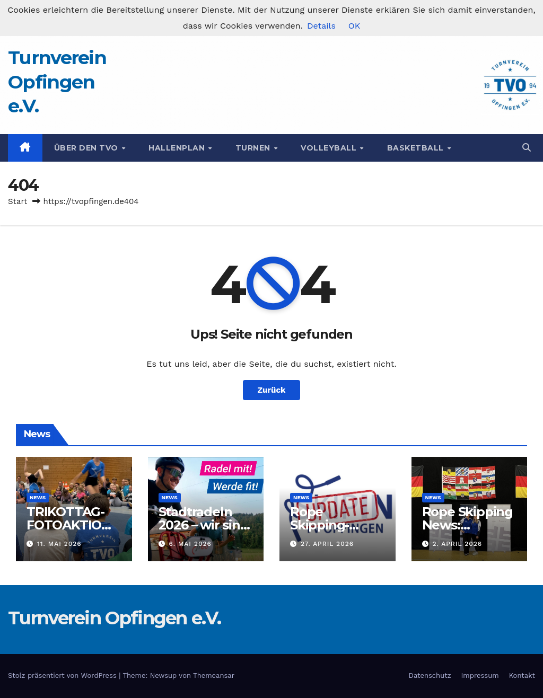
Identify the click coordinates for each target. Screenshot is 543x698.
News (38, 497)
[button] (526, 148)
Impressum (480, 675)
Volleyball (330, 148)
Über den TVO (87, 148)
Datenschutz (430, 675)
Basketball (416, 148)
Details (321, 26)
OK (354, 26)
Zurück (272, 390)
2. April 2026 (457, 543)
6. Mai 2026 (190, 543)
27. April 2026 (327, 543)
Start (17, 201)
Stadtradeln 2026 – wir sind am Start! (204, 525)
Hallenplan (177, 148)
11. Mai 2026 (59, 543)
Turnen (254, 148)
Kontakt (522, 675)
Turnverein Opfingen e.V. (57, 81)
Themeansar (213, 675)
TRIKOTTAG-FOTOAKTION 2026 (69, 525)
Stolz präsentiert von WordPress (63, 675)
